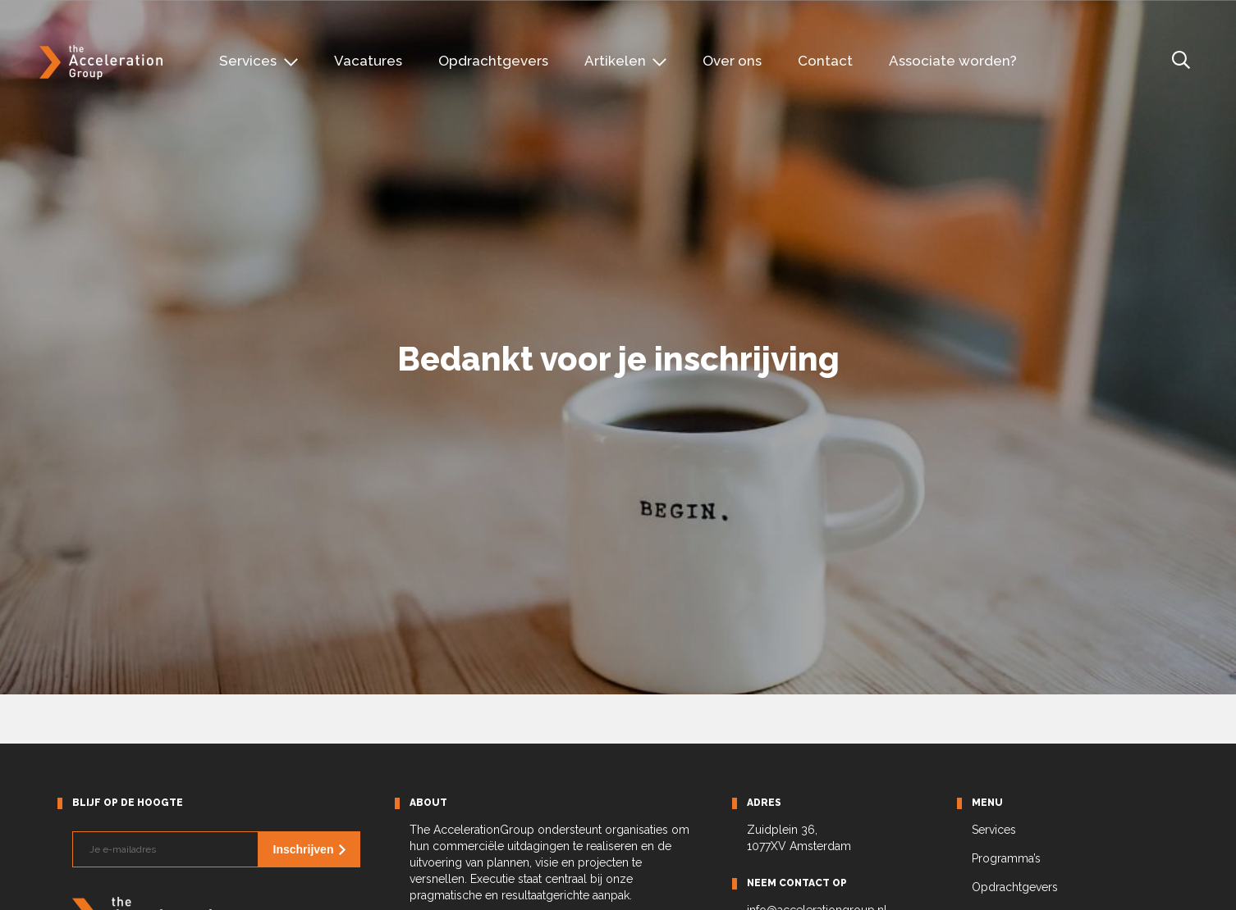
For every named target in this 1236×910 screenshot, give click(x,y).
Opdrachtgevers (493, 60)
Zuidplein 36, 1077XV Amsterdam (799, 838)
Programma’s (1006, 858)
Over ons (732, 60)
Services (248, 60)
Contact (825, 60)
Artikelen (615, 60)
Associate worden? (953, 60)
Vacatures (368, 60)
